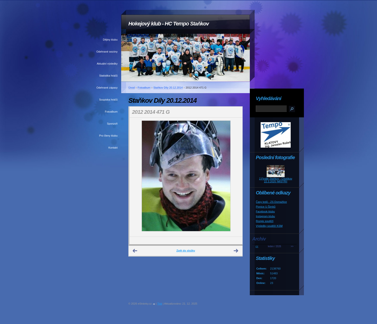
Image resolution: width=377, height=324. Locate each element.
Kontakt (113, 147)
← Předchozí (135, 250)
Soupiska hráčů (108, 99)
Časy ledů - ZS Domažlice (271, 201)
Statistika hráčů (108, 75)
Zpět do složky (185, 250)
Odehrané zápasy (107, 87)
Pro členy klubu (108, 135)
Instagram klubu (265, 216)
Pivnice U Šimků (265, 206)
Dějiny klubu (110, 39)
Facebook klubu (265, 211)
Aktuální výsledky (107, 63)
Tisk (159, 303)
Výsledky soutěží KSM (269, 225)
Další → (236, 250)
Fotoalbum (111, 111)
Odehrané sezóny (107, 51)
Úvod (131, 87)
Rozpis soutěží (264, 221)
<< (256, 246)
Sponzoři (112, 123)
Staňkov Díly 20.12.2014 (168, 87)
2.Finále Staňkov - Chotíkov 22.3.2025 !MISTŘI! (275, 180)
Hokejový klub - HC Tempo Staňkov (168, 24)
